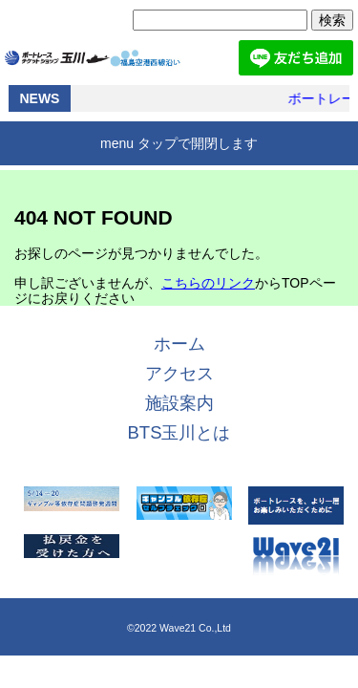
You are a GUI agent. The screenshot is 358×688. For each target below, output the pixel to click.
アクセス (179, 373)
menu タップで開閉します (179, 143)
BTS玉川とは (179, 432)
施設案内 (179, 403)
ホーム (179, 343)
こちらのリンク (208, 282)
